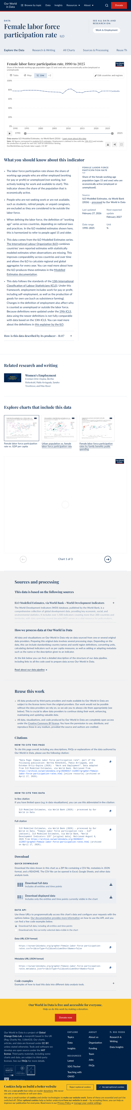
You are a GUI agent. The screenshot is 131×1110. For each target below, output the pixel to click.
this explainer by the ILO (49, 324)
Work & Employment (107, 30)
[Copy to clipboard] (106, 762)
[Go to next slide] (107, 559)
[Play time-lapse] (9, 133)
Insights (58, 5)
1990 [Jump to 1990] (17, 133)
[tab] (14, 75)
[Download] (108, 144)
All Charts (69, 50)
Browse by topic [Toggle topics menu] (31, 5)
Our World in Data (10, 5)
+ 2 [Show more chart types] (49, 75)
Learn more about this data (74, 139)
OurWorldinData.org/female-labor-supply (24, 146)
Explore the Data (14, 50)
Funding (93, 1055)
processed (97, 202)
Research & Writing (43, 50)
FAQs (24, 1068)
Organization (95, 1049)
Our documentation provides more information (55, 923)
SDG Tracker (74, 1073)
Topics (71, 1044)
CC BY (44, 146)
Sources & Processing (95, 50)
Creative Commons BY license (43, 723)
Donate (119, 5)
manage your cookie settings (87, 1103)
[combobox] (107, 5)
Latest (71, 1067)
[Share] (114, 144)
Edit (110, 75)
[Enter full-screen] (121, 144)
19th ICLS (65, 311)
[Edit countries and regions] (108, 75)
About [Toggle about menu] (88, 5)
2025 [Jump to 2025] (120, 133)
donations (48, 1091)
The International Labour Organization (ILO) (32, 244)
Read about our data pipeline (31, 670)
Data (48, 5)
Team (91, 1061)
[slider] (25, 133)
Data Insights (116, 1054)
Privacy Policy (64, 1103)
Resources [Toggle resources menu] (73, 5)
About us (93, 1044)
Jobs (91, 1066)
